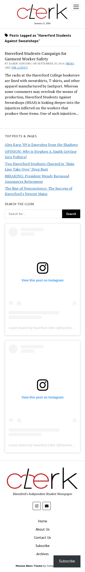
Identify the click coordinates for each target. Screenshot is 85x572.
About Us (43, 529)
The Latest (19, 67)
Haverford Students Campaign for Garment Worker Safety (35, 56)
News (70, 63)
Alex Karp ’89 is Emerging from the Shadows (41, 144)
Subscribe (43, 545)
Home (42, 521)
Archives (42, 554)
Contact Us (42, 537)
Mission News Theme (29, 565)
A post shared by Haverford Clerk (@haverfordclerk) (45, 328)
